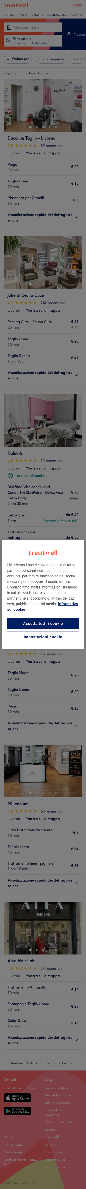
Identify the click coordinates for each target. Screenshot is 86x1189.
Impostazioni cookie (43, 637)
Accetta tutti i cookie (43, 624)
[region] (43, 594)
